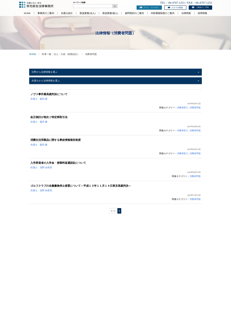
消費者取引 (182, 107)
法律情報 (186, 13)
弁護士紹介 (67, 13)
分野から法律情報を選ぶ (44, 72)
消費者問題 (195, 107)
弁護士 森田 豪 (38, 98)
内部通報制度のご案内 (162, 13)
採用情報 (202, 13)
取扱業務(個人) (110, 13)
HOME (27, 13)
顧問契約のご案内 (134, 13)
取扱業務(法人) (87, 13)
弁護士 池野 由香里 (41, 167)
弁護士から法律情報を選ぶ (46, 80)
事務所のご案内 (46, 13)
